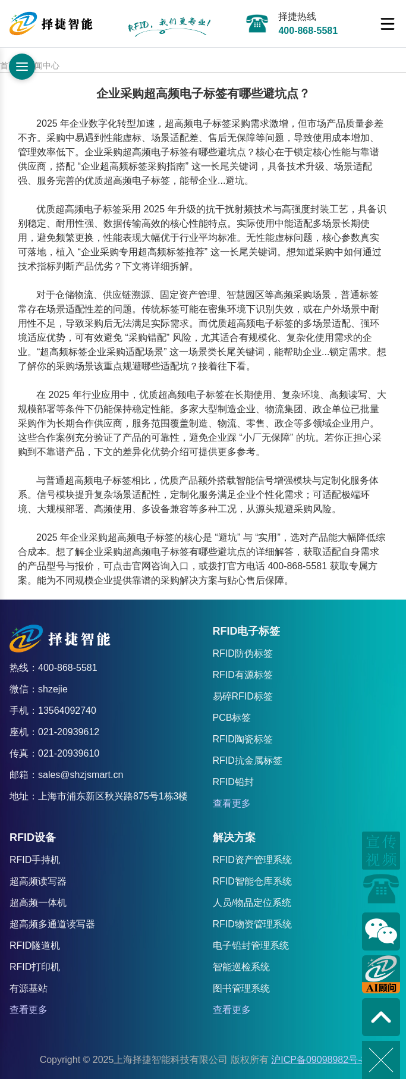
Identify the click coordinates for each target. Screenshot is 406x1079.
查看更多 (232, 803)
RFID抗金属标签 (247, 760)
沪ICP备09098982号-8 (318, 1060)
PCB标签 (232, 718)
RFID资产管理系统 (252, 860)
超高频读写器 (38, 881)
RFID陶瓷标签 (243, 739)
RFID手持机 (35, 860)
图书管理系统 (241, 988)
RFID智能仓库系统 (252, 881)
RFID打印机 (35, 967)
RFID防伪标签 (243, 653)
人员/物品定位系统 (252, 903)
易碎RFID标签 (243, 696)
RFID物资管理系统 (252, 924)
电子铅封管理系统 (251, 945)
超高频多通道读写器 (52, 924)
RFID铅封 (233, 782)
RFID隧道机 (35, 945)
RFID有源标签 (243, 675)
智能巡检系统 (241, 967)
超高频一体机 (38, 903)
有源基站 (29, 988)
